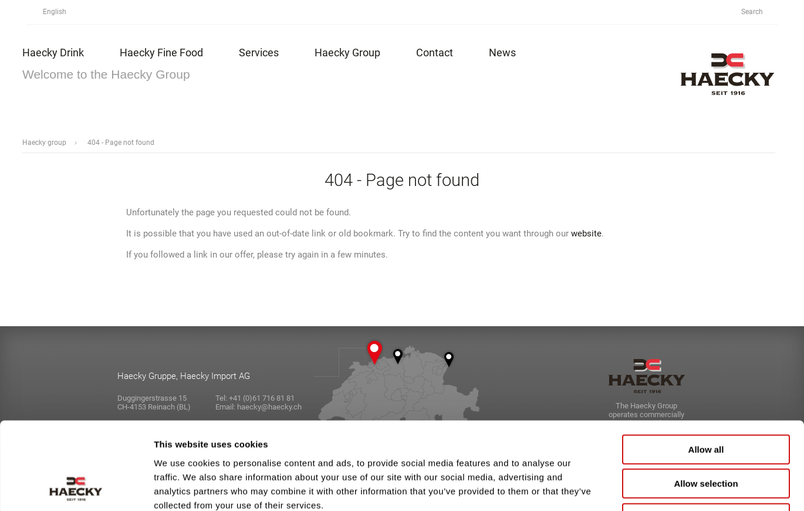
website (586, 233)
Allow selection (706, 402)
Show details (616, 488)
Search (758, 12)
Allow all (706, 368)
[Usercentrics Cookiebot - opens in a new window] (76, 488)
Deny (706, 436)
